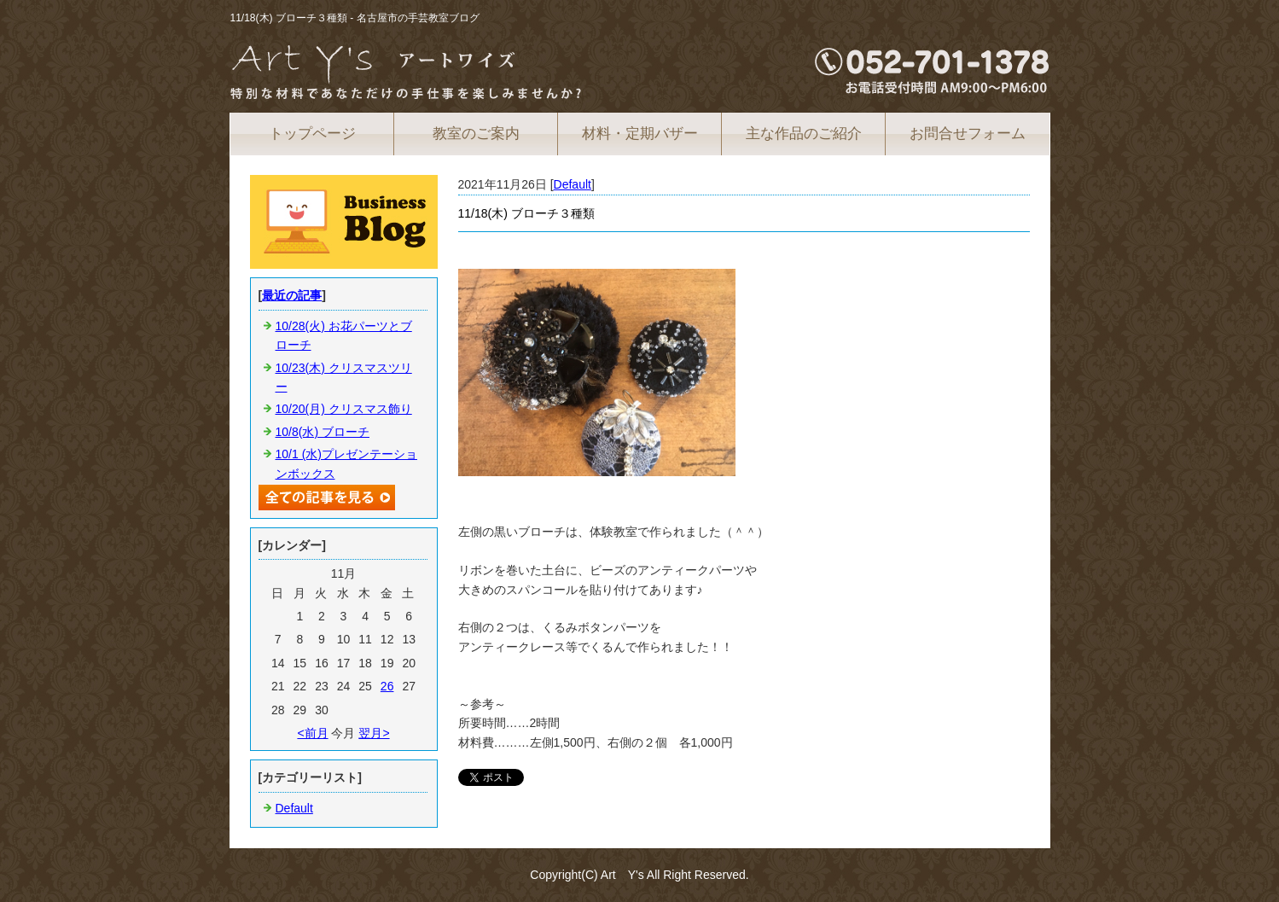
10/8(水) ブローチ (322, 432)
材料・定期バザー (640, 133)
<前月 (312, 733)
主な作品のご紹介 (804, 133)
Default (572, 184)
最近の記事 (292, 295)
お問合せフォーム (968, 133)
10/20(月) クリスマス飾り (344, 409)
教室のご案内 (476, 133)
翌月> (373, 733)
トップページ (312, 133)
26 (387, 686)
